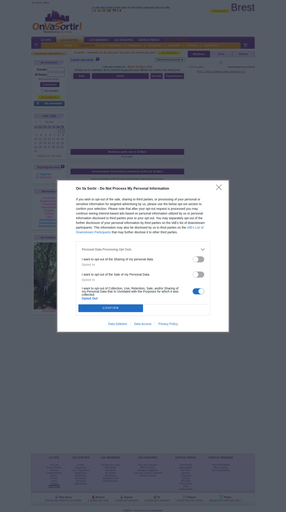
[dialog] (143, 256)
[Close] (220, 189)
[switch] (198, 259)
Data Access (142, 324)
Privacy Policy (168, 324)
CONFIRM (110, 308)
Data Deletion (117, 324)
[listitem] (143, 249)
